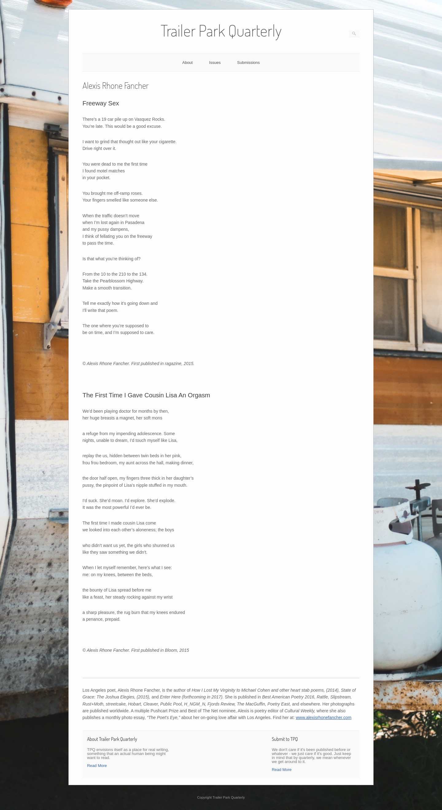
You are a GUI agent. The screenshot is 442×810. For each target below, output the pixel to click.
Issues (215, 62)
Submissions (248, 62)
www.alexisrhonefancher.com (323, 717)
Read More (97, 765)
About (187, 62)
